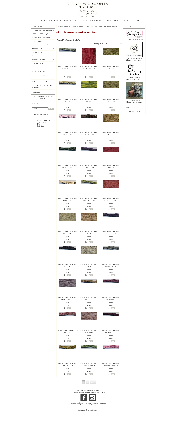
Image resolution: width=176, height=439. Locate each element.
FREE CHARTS (84, 20)
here (42, 97)
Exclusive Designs (37, 41)
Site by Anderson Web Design (87, 405)
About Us (96, 403)
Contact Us (40, 126)
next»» (93, 382)
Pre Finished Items (37, 63)
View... (67, 74)
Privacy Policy (41, 122)
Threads (80, 27)
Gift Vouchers (36, 67)
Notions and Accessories (39, 56)
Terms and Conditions (76, 403)
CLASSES (58, 20)
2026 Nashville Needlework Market (43, 30)
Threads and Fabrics (38, 52)
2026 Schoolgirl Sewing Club (41, 34)
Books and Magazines (38, 60)
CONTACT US (127, 20)
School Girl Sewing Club (134, 39)
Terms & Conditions (43, 120)
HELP (88, 21)
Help (38, 124)
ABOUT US (48, 20)
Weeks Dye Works (91, 27)
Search (50, 109)
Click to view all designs (134, 60)
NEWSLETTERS (70, 20)
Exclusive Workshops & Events (41, 37)
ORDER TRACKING (100, 20)
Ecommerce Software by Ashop (88, 410)
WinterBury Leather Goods (40, 45)
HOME (39, 20)
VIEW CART (115, 20)
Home (60, 27)
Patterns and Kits (37, 48)
